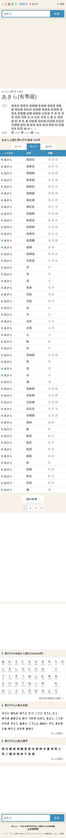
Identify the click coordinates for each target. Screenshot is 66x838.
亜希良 (24, 105)
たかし (41, 718)
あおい (44, 723)
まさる (59, 723)
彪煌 (23, 124)
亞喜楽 (46, 113)
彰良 (14, 128)
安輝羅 (15, 124)
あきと (30, 728)
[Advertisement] (32, 55)
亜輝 (29, 113)
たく (55, 713)
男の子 (13, 91)
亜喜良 (15, 105)
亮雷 (24, 117)
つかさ (32, 718)
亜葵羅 (37, 109)
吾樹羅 (30, 355)
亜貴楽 (46, 109)
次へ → (31, 128)
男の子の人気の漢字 (15, 741)
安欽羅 (42, 121)
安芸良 (60, 121)
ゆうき (5, 718)
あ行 (21, 91)
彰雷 (20, 128)
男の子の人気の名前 (15, 705)
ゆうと (23, 713)
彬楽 (32, 124)
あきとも (16, 718)
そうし (47, 713)
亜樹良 (51, 105)
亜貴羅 (55, 109)
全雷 (43, 117)
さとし (14, 723)
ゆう (24, 718)
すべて (18, 146)
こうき (59, 718)
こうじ (39, 713)
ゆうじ (12, 728)
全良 (37, 117)
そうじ (5, 713)
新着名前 (48, 834)
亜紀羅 (19, 109)
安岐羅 (33, 121)
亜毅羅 (30, 193)
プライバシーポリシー (35, 834)
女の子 (48, 146)
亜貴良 (30, 233)
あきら (8, 159)
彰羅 (61, 124)
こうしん (33, 723)
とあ (4, 728)
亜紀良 (28, 109)
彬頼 (51, 124)
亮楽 (17, 117)
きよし (50, 718)
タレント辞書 (58, 834)
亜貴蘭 (21, 113)
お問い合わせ (20, 834)
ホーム (5, 91)
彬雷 (45, 124)
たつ (31, 713)
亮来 (29, 287)
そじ (51, 723)
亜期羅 (33, 105)
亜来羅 (42, 105)
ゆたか (14, 713)
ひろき (5, 723)
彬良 (39, 124)
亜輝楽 (37, 113)
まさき (21, 728)
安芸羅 (51, 121)
